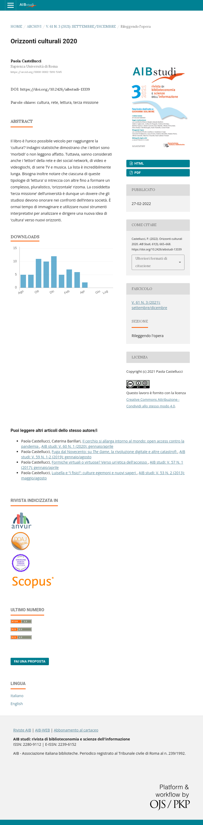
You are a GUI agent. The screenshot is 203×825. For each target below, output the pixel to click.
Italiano (17, 695)
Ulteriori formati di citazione (151, 262)
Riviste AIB (22, 730)
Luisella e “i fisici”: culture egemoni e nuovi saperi (94, 472)
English (17, 703)
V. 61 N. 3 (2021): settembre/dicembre (81, 26)
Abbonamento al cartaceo (76, 730)
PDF (137, 173)
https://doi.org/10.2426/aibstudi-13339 (55, 89)
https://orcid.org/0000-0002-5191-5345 (36, 72)
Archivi (34, 26)
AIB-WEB (42, 730)
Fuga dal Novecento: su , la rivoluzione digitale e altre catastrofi (115, 451)
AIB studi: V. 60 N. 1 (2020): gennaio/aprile (77, 446)
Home (16, 26)
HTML (138, 163)
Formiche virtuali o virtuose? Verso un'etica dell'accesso (100, 462)
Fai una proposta (29, 661)
